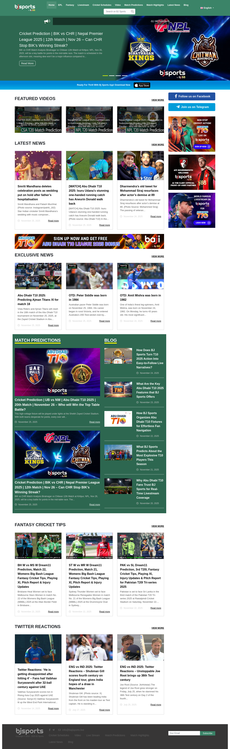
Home (51, 5)
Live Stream (93, 735)
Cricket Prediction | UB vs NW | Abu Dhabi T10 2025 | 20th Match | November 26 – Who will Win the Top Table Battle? (57, 404)
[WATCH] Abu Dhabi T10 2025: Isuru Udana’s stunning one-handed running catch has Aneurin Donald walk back (89, 195)
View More (157, 100)
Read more (53, 221)
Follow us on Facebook (191, 96)
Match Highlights (155, 5)
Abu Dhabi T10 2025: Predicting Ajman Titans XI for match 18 (38, 300)
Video (118, 5)
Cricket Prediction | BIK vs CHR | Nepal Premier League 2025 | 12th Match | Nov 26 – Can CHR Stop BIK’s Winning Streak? (63, 44)
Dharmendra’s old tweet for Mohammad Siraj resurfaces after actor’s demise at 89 (139, 191)
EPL (60, 5)
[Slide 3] (118, 76)
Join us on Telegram (192, 107)
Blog (186, 5)
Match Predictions (133, 5)
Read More (27, 63)
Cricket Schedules (102, 5)
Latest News (173, 5)
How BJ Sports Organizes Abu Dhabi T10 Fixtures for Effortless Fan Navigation (149, 422)
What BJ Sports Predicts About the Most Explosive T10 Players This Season (149, 455)
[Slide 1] (105, 76)
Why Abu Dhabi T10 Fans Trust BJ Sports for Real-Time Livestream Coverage (149, 489)
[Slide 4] (124, 76)
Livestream (83, 5)
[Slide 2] (111, 76)
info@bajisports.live (71, 729)
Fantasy (70, 5)
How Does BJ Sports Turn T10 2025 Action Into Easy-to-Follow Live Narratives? (149, 359)
